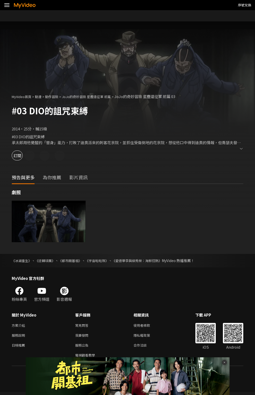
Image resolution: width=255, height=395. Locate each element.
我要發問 (82, 336)
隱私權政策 (146, 336)
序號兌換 (244, 5)
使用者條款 (146, 325)
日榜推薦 (19, 347)
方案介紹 (19, 325)
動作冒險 (57, 96)
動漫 (42, 96)
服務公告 (82, 347)
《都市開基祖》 (74, 260)
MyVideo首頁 (23, 96)
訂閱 (22, 155)
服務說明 (19, 336)
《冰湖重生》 (22, 260)
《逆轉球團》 (47, 260)
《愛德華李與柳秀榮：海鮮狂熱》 (145, 260)
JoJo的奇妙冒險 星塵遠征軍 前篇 (97, 96)
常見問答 (82, 325)
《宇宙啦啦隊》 (102, 260)
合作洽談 (144, 347)
